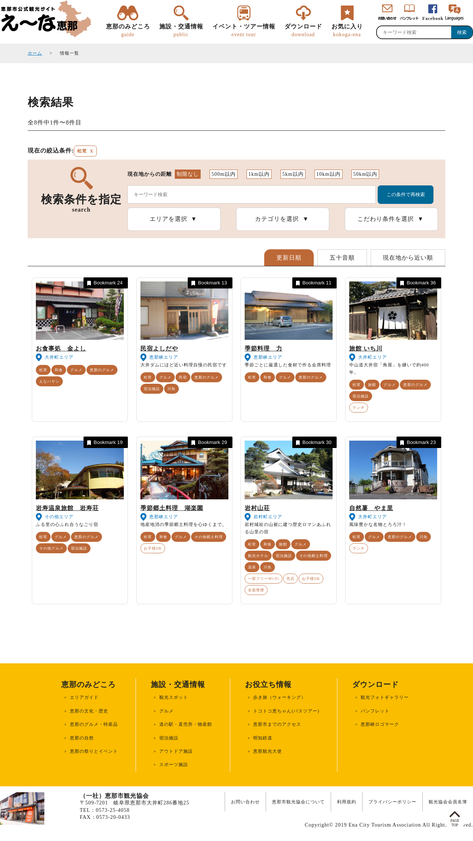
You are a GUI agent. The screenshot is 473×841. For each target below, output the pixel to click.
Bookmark (104, 283)
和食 (59, 370)
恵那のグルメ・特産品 (94, 724)
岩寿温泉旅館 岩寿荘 (67, 508)
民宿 (183, 377)
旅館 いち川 (365, 348)
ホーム (35, 53)
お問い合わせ (245, 801)
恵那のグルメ (102, 370)
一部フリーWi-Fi (263, 579)
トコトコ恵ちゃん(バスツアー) (286, 711)
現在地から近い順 (408, 257)
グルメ (76, 370)
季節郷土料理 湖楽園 (171, 508)
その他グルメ (51, 548)
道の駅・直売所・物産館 (185, 724)
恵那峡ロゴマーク (380, 724)
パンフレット (375, 711)
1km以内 (259, 174)
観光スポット (173, 697)
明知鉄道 (262, 738)
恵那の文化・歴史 (89, 711)
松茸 (43, 370)
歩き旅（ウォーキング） (279, 697)
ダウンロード (303, 30)
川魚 (171, 389)
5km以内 (293, 174)
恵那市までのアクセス (277, 724)
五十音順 (342, 257)
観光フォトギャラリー (385, 697)
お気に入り (347, 30)
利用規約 (346, 801)
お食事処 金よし (61, 348)
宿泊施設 (152, 389)
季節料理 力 (263, 348)
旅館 (372, 385)
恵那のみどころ (128, 30)
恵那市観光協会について (298, 801)
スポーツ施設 (173, 764)
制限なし (188, 174)
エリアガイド (84, 697)
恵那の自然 (82, 738)
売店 (290, 579)
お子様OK (153, 548)
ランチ (359, 408)
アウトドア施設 (176, 751)
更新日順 (289, 257)
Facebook (432, 18)
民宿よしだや (159, 348)
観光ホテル (258, 556)
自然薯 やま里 (371, 508)
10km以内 (328, 174)
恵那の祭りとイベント (94, 751)
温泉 (252, 567)
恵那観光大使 (267, 751)
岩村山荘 (257, 508)
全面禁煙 (256, 590)
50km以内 (365, 174)
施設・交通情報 (181, 30)
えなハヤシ (49, 381)
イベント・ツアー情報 (243, 30)
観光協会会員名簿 (448, 801)
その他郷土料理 (208, 537)
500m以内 (223, 174)
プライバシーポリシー (392, 801)
